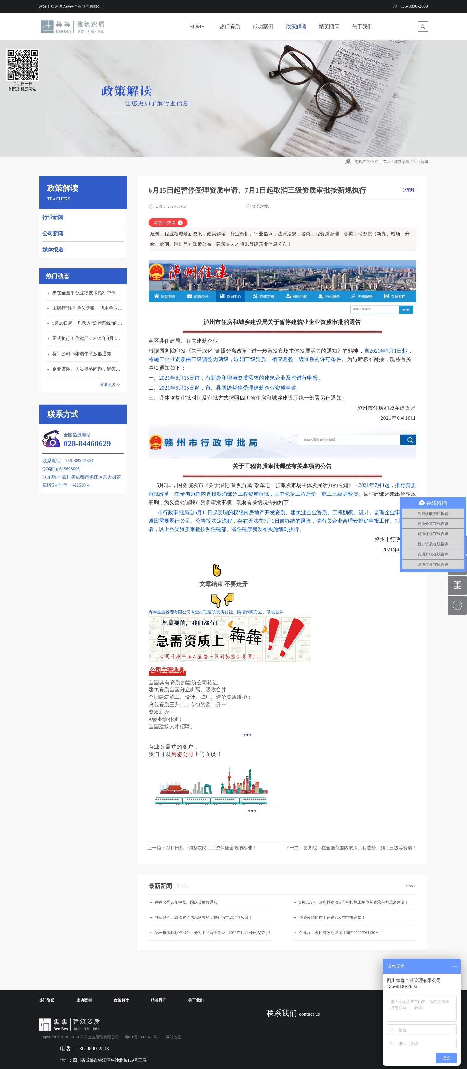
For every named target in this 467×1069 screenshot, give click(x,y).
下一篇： (351, 847)
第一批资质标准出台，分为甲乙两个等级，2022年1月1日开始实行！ (213, 932)
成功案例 (402, 161)
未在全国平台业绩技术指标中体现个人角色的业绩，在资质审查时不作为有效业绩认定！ (88, 292)
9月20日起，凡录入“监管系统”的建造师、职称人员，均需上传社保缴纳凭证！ (88, 323)
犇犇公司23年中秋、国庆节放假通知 (186, 902)
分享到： (410, 190)
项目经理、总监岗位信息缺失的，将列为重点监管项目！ (203, 917)
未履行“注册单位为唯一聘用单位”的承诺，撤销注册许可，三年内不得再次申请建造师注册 (88, 308)
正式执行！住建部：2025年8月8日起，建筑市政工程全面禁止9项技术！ (88, 338)
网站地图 (172, 1037)
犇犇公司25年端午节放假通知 (81, 353)
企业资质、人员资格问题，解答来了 (88, 369)
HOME (196, 26)
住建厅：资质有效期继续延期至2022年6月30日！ (341, 932)
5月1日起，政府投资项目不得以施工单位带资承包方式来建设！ (353, 902)
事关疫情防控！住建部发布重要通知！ (332, 917)
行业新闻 (420, 161)
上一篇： (202, 847)
